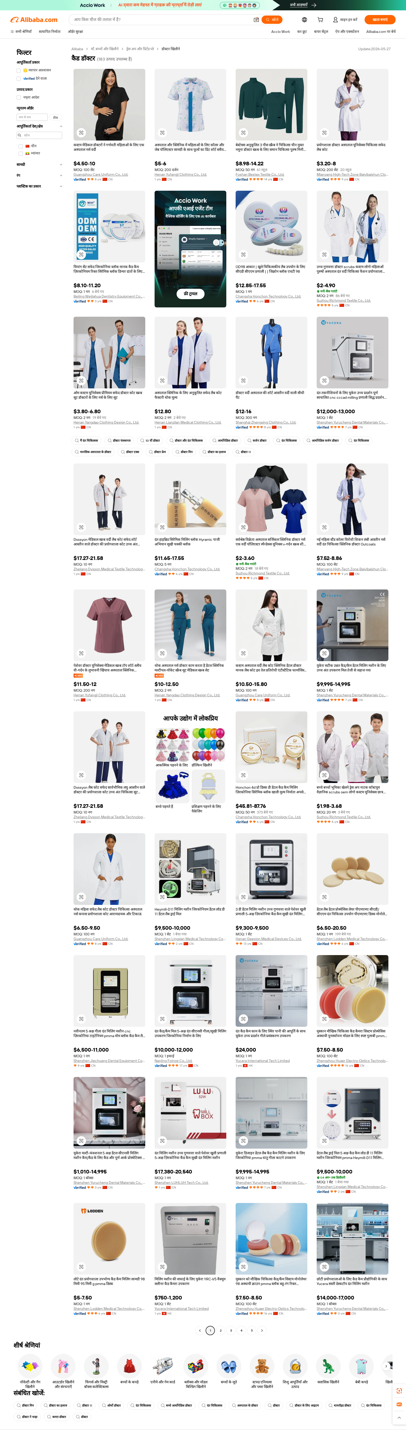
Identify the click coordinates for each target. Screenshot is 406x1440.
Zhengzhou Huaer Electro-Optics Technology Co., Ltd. (352, 1061)
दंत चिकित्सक (286, 441)
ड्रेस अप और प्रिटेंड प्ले (140, 49)
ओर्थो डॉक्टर (111, 1406)
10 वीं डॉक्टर (150, 441)
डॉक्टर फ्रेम (157, 452)
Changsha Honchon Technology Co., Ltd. (268, 296)
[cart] (321, 20)
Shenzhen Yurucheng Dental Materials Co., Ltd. (352, 422)
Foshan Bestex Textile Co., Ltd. (260, 174)
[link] (399, 1391)
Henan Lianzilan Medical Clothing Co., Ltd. (188, 422)
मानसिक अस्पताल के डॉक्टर (93, 452)
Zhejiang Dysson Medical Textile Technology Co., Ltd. (109, 569)
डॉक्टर (274, 1406)
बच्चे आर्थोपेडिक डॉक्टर (176, 1406)
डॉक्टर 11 (243, 452)
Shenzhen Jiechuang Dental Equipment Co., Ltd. (109, 1061)
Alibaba (77, 49)
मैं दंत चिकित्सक (86, 441)
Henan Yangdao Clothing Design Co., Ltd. (106, 422)
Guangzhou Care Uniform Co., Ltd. (101, 174)
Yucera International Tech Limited (263, 1061)
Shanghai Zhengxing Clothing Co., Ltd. (266, 422)
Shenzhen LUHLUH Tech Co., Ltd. (181, 1182)
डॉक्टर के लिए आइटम (304, 1406)
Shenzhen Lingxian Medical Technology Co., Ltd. (190, 939)
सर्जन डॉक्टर (257, 441)
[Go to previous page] (200, 1330)
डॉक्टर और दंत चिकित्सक (186, 441)
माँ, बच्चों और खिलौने (105, 49)
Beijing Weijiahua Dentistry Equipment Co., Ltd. (109, 296)
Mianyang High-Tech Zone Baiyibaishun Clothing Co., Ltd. (352, 174)
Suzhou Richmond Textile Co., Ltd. (344, 300)
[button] (256, 20)
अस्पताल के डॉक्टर (245, 1406)
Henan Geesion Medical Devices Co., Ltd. (269, 939)
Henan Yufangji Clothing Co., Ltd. (181, 174)
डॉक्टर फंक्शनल (119, 441)
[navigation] (39, 690)
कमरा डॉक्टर (56, 1417)
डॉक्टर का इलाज (214, 452)
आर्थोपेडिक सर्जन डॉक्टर (323, 441)
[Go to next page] (262, 1330)
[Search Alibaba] (161, 20)
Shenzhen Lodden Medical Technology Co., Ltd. (352, 939)
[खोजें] (272, 20)
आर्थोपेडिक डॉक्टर (225, 441)
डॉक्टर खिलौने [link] (171, 49)
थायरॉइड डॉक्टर (340, 1406)
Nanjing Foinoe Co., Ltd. (173, 1061)
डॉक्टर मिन (184, 452)
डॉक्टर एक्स (130, 452)
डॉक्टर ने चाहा (27, 1417)
